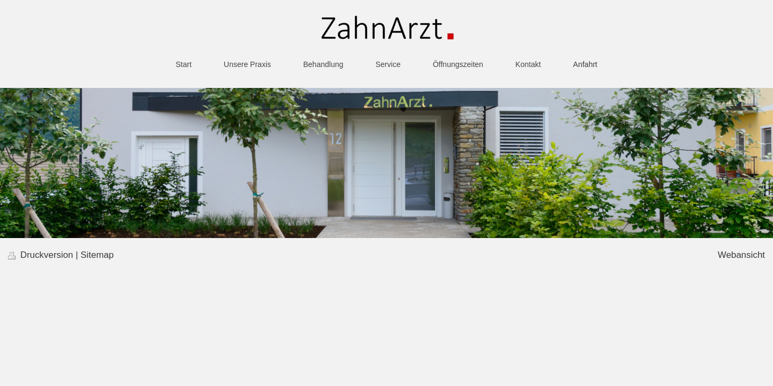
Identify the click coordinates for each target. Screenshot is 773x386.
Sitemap (97, 255)
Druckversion (42, 255)
